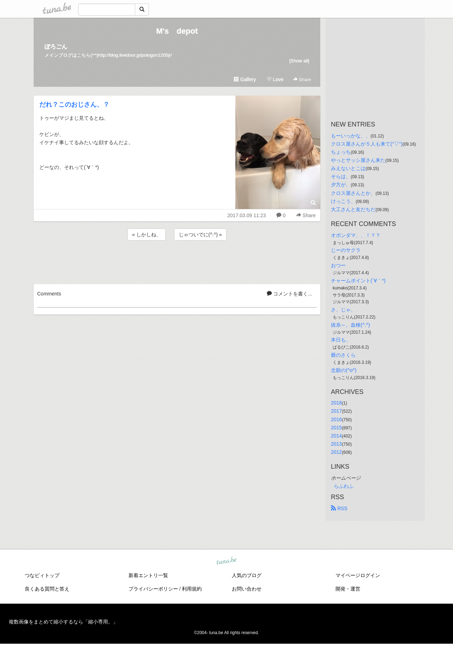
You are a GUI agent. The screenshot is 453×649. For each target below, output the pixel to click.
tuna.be (226, 561)
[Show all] (299, 60)
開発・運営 (348, 589)
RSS (339, 508)
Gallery (245, 79)
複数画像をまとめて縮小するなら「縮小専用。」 (63, 622)
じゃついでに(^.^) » (200, 234)
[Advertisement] (177, 261)
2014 (336, 436)
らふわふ (344, 486)
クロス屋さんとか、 (353, 193)
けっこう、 (343, 201)
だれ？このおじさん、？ (74, 104)
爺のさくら (343, 355)
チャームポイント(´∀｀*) (358, 280)
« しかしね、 (146, 234)
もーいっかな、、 (351, 136)
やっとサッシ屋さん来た (358, 160)
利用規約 (192, 589)
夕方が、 (341, 184)
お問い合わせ (247, 589)
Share (302, 79)
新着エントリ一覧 (148, 575)
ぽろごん (56, 47)
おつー (338, 265)
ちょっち (341, 152)
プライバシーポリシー (153, 589)
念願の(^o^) (343, 370)
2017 (336, 411)
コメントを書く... (289, 294)
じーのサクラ (346, 250)
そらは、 (341, 176)
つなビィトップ (42, 575)
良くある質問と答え (47, 589)
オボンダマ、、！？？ (355, 235)
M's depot (177, 31)
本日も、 (341, 340)
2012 (336, 452)
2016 (336, 419)
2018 (336, 403)
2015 (336, 427)
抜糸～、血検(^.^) (350, 325)
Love (274, 79)
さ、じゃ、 (343, 309)
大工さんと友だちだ (353, 209)
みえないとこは (348, 168)
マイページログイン (358, 575)
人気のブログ (247, 575)
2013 (336, 444)
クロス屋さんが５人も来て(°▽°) (367, 144)
